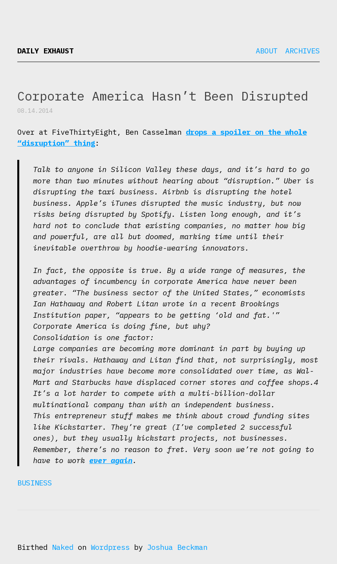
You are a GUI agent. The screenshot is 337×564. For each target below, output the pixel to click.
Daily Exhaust (45, 50)
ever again (110, 460)
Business (34, 482)
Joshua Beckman (177, 547)
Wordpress (110, 547)
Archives (302, 50)
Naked (62, 547)
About (266, 50)
